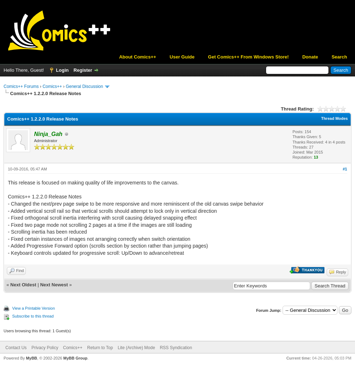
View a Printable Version (33, 308)
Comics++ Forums (21, 86)
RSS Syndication (176, 347)
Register (83, 70)
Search (339, 57)
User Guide (182, 57)
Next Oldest (23, 284)
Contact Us (16, 347)
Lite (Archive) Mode (136, 347)
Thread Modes (334, 118)
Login (62, 70)
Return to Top (100, 347)
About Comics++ (137, 57)
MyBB (31, 358)
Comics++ (52, 86)
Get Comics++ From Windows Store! (248, 57)
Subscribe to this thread (33, 316)
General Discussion (84, 86)
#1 (345, 169)
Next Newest (54, 284)
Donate (310, 57)
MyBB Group (75, 358)
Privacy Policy (45, 347)
